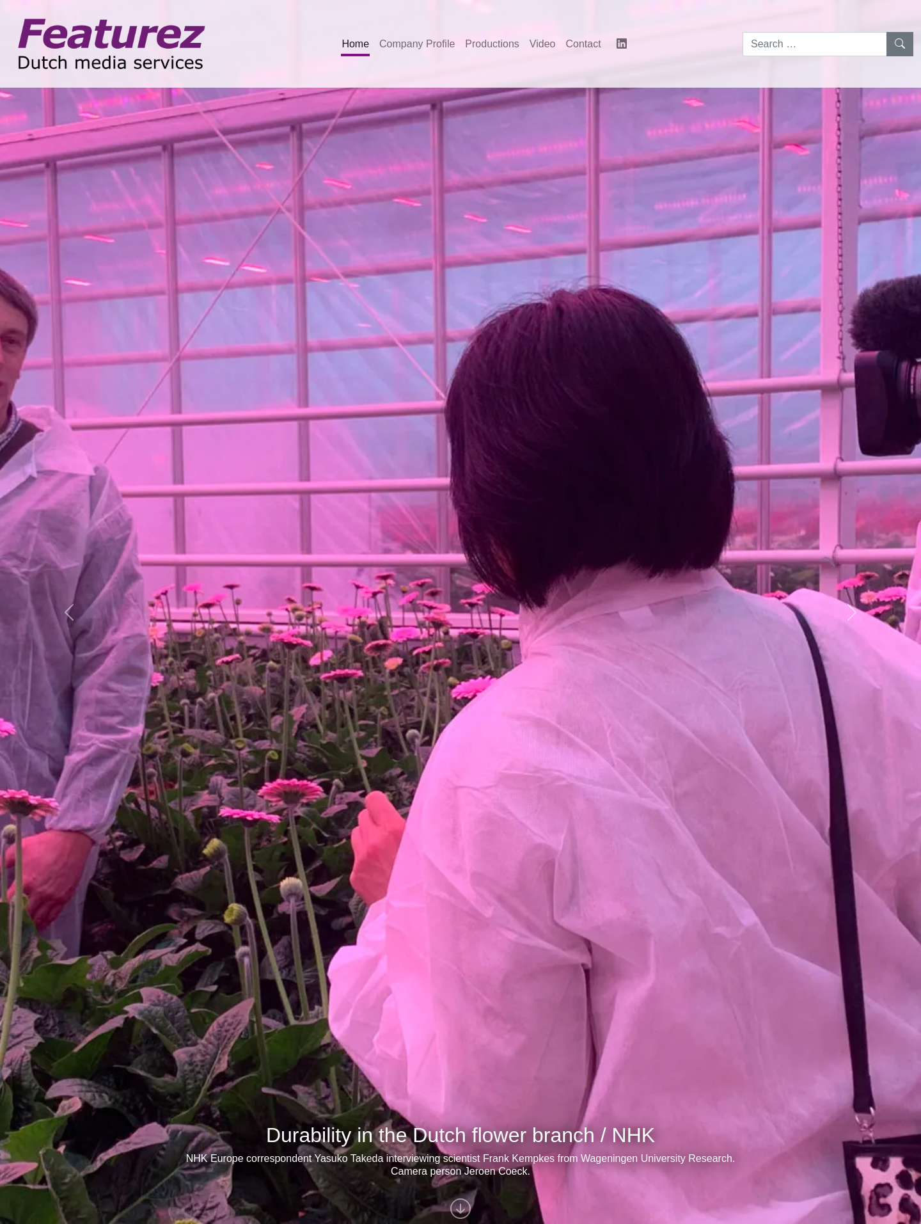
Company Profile (417, 43)
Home (355, 43)
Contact (583, 43)
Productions (492, 43)
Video (543, 43)
